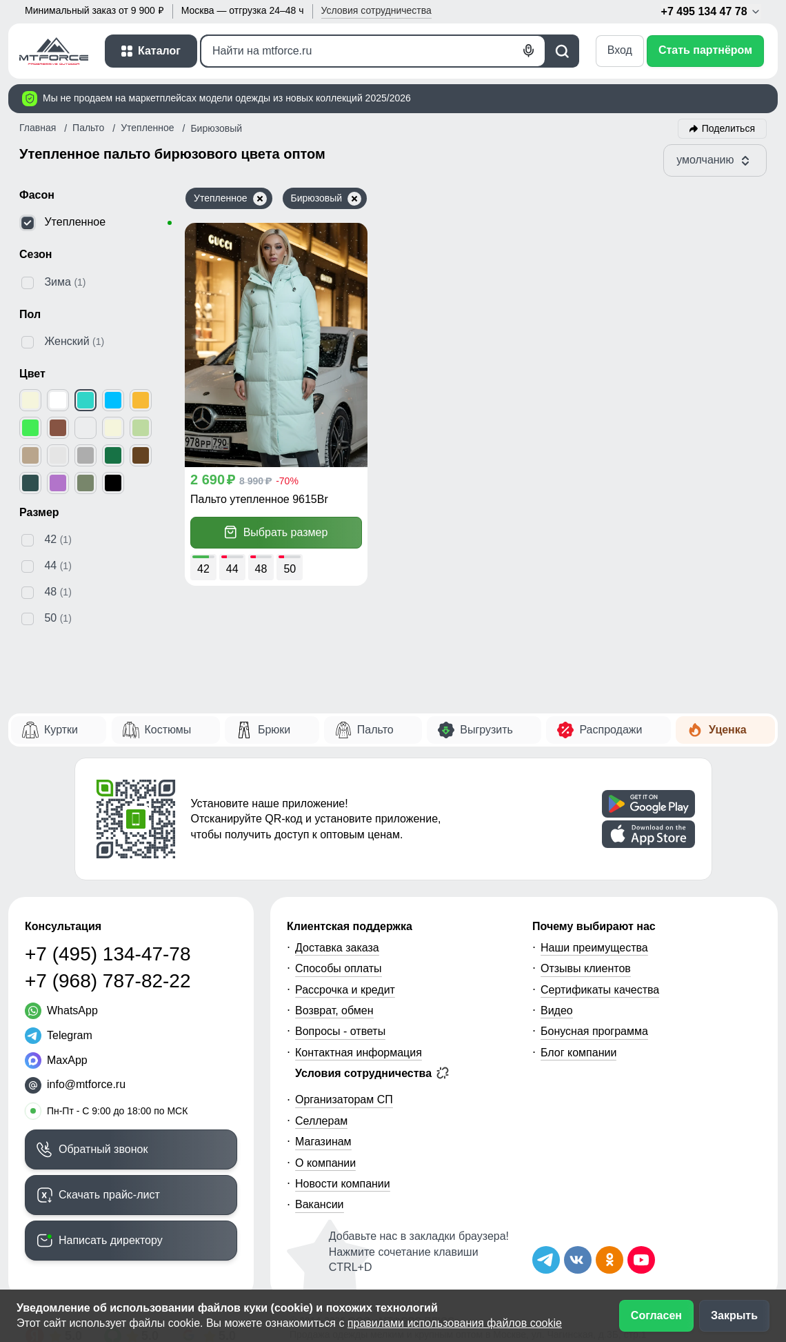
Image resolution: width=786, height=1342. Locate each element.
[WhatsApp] (61, 1011)
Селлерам (321, 1121)
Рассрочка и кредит (345, 990)
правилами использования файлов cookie (454, 1323)
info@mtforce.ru (86, 1084)
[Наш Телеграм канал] (546, 1260)
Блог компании (578, 1052)
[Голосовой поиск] (529, 51)
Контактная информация (358, 1052)
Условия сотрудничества (372, 1073)
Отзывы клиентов (586, 968)
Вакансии (319, 1204)
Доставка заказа (337, 948)
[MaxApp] (56, 1060)
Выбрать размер (276, 532)
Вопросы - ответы (340, 1031)
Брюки (274, 730)
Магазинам (323, 1141)
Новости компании (342, 1184)
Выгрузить (486, 730)
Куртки (61, 730)
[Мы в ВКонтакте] (578, 1260)
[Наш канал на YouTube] (641, 1260)
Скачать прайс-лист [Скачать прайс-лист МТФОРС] (109, 1195)
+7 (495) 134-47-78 (108, 954)
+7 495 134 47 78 (711, 12)
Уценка (728, 730)
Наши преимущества (594, 948)
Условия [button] (376, 10)
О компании (325, 1163)
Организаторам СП (344, 1099)
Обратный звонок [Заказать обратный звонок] (103, 1149)
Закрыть (734, 1315)
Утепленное (230, 199)
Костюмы (168, 730)
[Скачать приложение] (648, 804)
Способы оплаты (338, 968)
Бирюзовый (326, 199)
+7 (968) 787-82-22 (108, 980)
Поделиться (728, 128)
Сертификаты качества (600, 990)
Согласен (656, 1315)
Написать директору (111, 1240)
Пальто (375, 730)
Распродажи (610, 730)
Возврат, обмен (334, 1010)
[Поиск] (373, 51)
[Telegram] (58, 1035)
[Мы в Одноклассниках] (609, 1260)
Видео (557, 1010)
